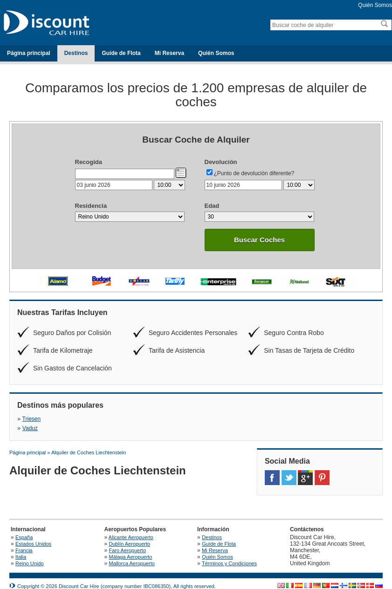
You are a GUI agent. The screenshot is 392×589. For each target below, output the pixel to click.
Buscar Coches (259, 240)
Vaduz (134, 419)
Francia (24, 541)
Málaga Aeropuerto (130, 547)
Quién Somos (375, 5)
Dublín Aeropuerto (130, 534)
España (24, 528)
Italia (20, 547)
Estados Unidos (33, 534)
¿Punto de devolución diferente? (254, 173)
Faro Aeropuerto (127, 541)
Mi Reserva (169, 53)
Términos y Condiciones (229, 554)
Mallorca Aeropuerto (132, 554)
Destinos (76, 53)
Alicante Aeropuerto (131, 528)
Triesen (31, 419)
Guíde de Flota (121, 53)
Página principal (28, 53)
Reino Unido (29, 554)
